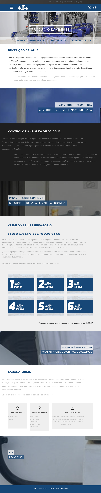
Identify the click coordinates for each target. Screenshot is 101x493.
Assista (88, 40)
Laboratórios (77, 40)
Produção (21, 40)
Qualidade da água (36, 40)
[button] (7, 28)
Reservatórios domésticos (57, 40)
